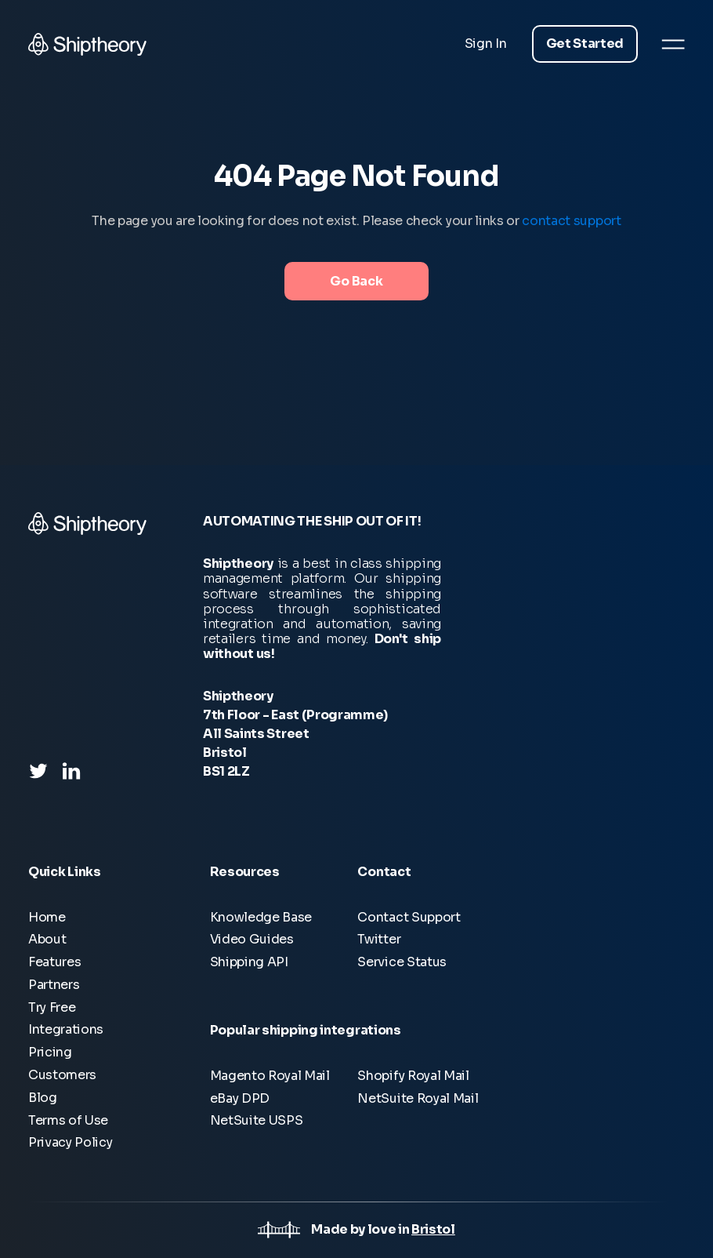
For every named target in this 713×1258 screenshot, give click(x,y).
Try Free (51, 1007)
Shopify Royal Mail (413, 1075)
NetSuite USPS (256, 1120)
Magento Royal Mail (270, 1075)
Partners (53, 984)
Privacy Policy (70, 1142)
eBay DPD (240, 1098)
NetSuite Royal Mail (417, 1098)
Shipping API (249, 962)
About (47, 939)
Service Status (402, 962)
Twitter (378, 939)
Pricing (50, 1052)
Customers (62, 1075)
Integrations (65, 1029)
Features (54, 962)
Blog (42, 1097)
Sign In (486, 43)
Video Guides (252, 939)
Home (47, 917)
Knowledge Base (261, 917)
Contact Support (408, 917)
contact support (571, 221)
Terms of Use (68, 1120)
